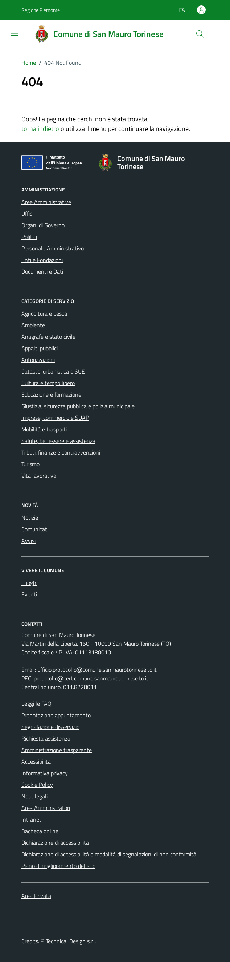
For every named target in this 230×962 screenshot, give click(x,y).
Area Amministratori (45, 807)
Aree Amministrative (46, 202)
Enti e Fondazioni (42, 260)
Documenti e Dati (42, 271)
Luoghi (29, 582)
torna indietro (40, 129)
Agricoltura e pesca (44, 313)
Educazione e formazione (51, 394)
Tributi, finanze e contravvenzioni (60, 452)
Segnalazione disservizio (50, 726)
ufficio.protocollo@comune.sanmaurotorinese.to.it (97, 669)
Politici (29, 236)
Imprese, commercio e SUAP (55, 417)
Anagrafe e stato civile (48, 336)
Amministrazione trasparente (56, 750)
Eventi (29, 594)
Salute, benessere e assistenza (58, 440)
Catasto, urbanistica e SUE (53, 371)
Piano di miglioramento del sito (58, 865)
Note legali (34, 796)
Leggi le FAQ (36, 703)
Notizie (29, 517)
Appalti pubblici (39, 348)
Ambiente (33, 325)
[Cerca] (200, 34)
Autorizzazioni (38, 359)
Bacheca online (39, 831)
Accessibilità (36, 761)
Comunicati (34, 529)
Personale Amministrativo (52, 248)
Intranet (31, 819)
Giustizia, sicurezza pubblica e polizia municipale (78, 406)
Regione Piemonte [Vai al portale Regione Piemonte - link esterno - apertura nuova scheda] (40, 10)
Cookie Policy (37, 784)
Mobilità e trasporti (44, 429)
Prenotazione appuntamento (56, 715)
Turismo (30, 464)
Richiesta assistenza (45, 738)
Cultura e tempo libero (48, 383)
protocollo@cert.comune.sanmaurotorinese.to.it (91, 678)
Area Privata (36, 895)
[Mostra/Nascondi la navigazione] (14, 33)
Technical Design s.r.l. (71, 941)
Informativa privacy (44, 773)
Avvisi (28, 540)
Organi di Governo (43, 225)
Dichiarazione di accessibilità (55, 842)
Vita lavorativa (38, 475)
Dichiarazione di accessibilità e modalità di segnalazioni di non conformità (108, 854)
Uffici (27, 213)
